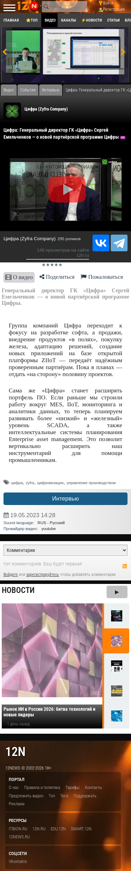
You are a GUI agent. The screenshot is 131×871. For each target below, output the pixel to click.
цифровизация (50, 483)
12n (15, 752)
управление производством (91, 483)
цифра (17, 483)
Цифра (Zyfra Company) (46, 109)
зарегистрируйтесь (42, 574)
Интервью (65, 498)
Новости (18, 590)
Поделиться (57, 277)
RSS (125, 566)
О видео (19, 277)
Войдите (10, 574)
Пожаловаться (102, 277)
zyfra (30, 483)
